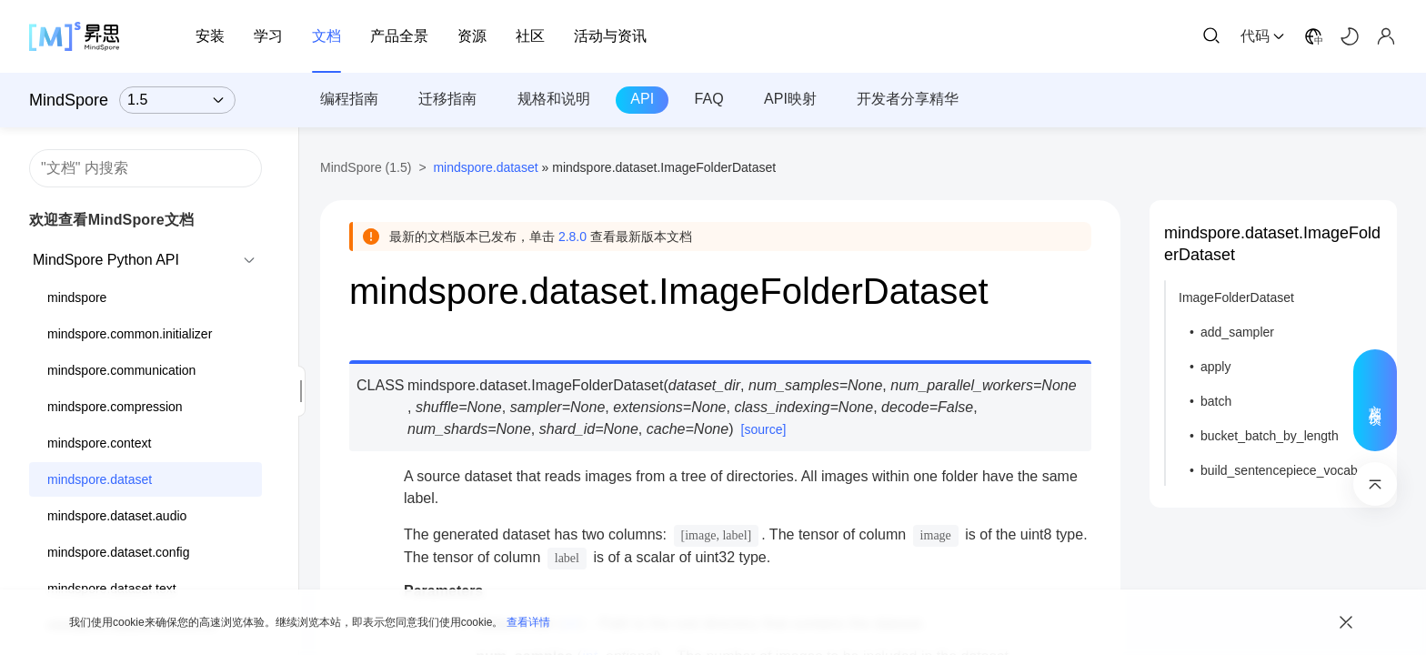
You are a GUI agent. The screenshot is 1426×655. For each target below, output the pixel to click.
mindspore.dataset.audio (116, 516)
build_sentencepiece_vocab (1279, 470)
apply (1215, 366)
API (642, 98)
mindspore (76, 297)
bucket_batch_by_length (1269, 435)
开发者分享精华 (908, 98)
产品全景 (399, 36)
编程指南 (349, 98)
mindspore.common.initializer (129, 334)
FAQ (709, 98)
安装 (210, 36)
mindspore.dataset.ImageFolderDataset (1272, 244)
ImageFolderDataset (1236, 297)
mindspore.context (99, 443)
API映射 (790, 98)
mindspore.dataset (99, 479)
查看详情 (528, 622)
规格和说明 (553, 98)
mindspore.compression (115, 406)
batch (1215, 401)
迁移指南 (447, 98)
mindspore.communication (121, 370)
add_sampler (1237, 332)
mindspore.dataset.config (118, 552)
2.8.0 (572, 236)
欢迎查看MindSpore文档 (111, 219)
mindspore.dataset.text (111, 588)
